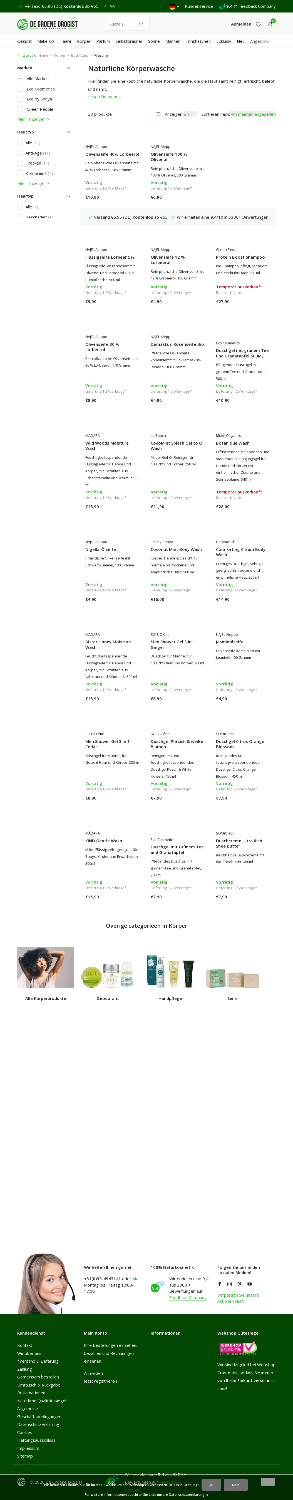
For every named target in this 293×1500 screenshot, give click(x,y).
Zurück (26, 55)
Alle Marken (33, 78)
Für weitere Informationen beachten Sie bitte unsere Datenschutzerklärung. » (146, 1494)
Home (45, 55)
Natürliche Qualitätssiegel (41, 1400)
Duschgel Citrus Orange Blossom (175, 739)
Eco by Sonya (34, 99)
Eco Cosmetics (36, 89)
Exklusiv (223, 41)
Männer (172, 41)
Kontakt (24, 1345)
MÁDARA (223, 336)
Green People (35, 109)
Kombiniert (36, 173)
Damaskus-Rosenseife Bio (112, 344)
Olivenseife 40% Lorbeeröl (112, 154)
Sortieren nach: (216, 114)
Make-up (45, 41)
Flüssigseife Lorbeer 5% (240, 154)
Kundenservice (199, 6)
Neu (241, 41)
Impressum (28, 1448)
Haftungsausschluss (36, 1440)
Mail (136, 1278)
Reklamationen (31, 1392)
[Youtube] (249, 1284)
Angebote (259, 41)
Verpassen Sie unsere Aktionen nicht (238, 1298)
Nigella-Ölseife (231, 450)
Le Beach (93, 442)
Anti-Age (33, 153)
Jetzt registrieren (100, 1381)
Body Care (82, 55)
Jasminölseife (164, 650)
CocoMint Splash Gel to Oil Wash (112, 453)
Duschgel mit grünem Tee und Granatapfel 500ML (177, 353)
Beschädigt (35, 217)
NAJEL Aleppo (96, 146)
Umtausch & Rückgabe (38, 1385)
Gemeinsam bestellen (38, 1377)
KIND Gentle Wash (234, 736)
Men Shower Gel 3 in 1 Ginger (107, 653)
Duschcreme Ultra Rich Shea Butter (174, 838)
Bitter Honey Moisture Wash (239, 554)
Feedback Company (257, 6)
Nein (235, 1485)
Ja (211, 1485)
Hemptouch (160, 543)
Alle (28, 142)
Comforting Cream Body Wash (175, 554)
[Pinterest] (239, 1284)
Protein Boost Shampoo (175, 241)
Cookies (24, 1432)
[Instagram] (229, 1284)
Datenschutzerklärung (38, 1424)
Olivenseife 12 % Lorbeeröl (102, 244)
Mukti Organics (163, 442)
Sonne (154, 41)
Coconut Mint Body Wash (110, 551)
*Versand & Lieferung (38, 1361)
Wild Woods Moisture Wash (237, 347)
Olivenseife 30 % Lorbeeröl (233, 244)
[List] (158, 114)
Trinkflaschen (198, 41)
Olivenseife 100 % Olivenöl (169, 157)
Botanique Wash (167, 450)
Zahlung (24, 1369)
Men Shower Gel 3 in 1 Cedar (238, 653)
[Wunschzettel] (259, 24)
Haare (65, 41)
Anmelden (93, 1373)
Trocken (33, 163)
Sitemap (25, 1456)
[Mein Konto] (241, 24)
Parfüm (103, 41)
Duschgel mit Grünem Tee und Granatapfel (111, 845)
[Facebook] (219, 1284)
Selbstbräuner (129, 41)
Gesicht (24, 41)
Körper (84, 41)
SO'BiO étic (94, 643)
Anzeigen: (174, 114)
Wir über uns (29, 1353)
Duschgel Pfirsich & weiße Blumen (111, 739)
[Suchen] (127, 24)
